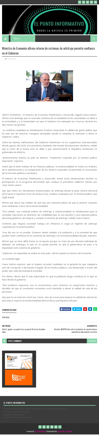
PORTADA (12, 59)
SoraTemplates (40, 431)
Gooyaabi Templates (64, 431)
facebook (92, 341)
